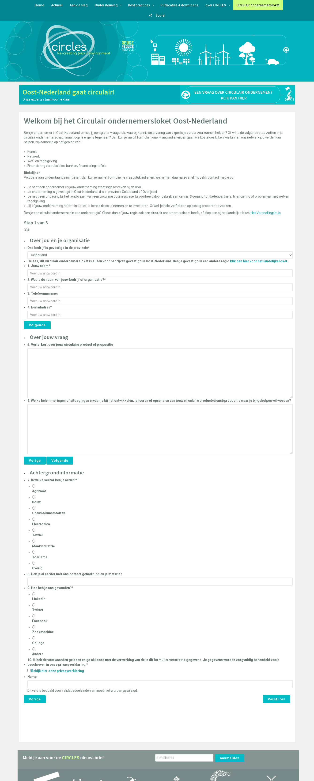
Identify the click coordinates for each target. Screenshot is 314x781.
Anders (37, 654)
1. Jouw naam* (38, 266)
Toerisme (39, 557)
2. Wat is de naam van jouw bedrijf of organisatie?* (66, 280)
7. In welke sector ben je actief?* (52, 480)
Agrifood (39, 491)
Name (32, 677)
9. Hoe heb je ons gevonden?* (50, 588)
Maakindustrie (43, 546)
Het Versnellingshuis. (266, 213)
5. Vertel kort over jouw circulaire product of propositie (70, 344)
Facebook (40, 621)
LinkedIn (38, 599)
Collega (38, 643)
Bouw (36, 502)
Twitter (37, 610)
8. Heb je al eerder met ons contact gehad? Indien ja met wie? (74, 574)
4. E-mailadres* (39, 307)
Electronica (41, 524)
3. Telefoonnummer (42, 293)
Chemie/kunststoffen (48, 513)
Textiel (37, 535)
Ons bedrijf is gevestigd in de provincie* (58, 248)
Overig (37, 568)
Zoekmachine (43, 632)
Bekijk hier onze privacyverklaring (57, 671)
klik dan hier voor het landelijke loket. (259, 261)
